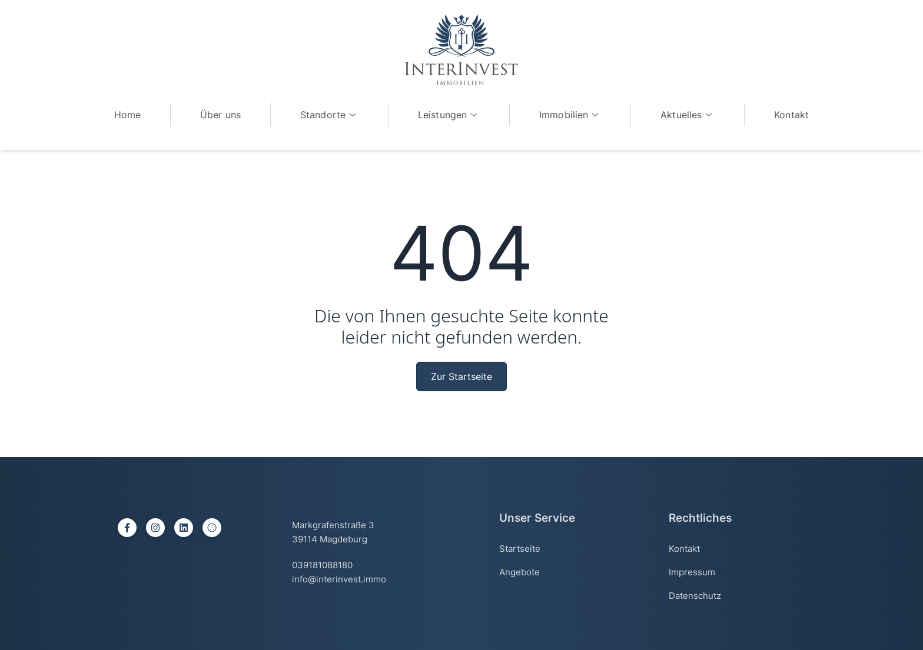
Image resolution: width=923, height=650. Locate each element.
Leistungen (449, 115)
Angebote (519, 572)
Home (127, 115)
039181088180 (322, 565)
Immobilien (570, 115)
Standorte (329, 115)
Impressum (692, 572)
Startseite (519, 548)
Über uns (220, 115)
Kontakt (791, 115)
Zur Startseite (461, 376)
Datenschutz (695, 595)
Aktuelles (687, 115)
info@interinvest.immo (339, 579)
